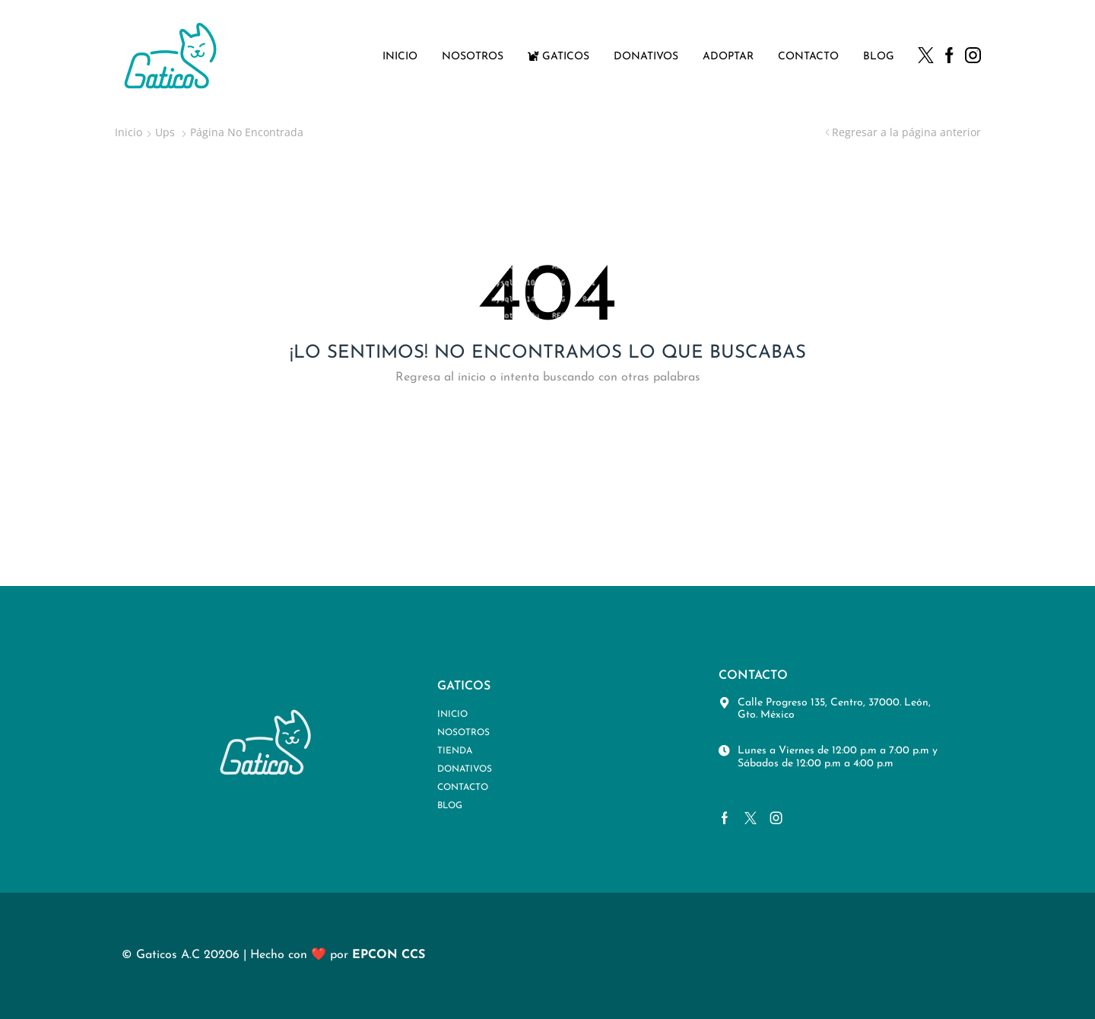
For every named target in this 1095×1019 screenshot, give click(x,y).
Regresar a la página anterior (906, 132)
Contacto (808, 56)
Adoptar (728, 56)
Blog (878, 56)
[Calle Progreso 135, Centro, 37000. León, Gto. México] (724, 703)
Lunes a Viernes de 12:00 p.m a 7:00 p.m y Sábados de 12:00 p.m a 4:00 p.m (838, 757)
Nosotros (472, 56)
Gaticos (558, 56)
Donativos (646, 56)
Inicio (399, 56)
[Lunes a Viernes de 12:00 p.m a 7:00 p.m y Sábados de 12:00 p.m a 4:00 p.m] (724, 750)
